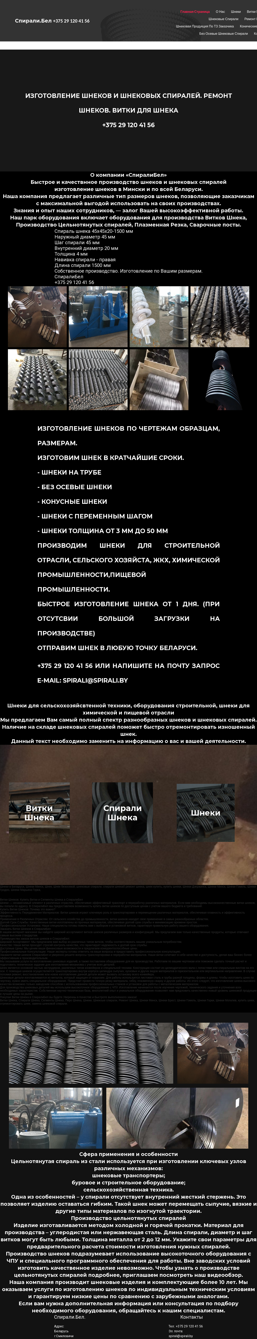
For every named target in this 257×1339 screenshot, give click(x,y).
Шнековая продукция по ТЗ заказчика (205, 26)
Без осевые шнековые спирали (223, 33)
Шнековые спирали (224, 19)
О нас (220, 11)
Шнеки (236, 11)
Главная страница (195, 11)
